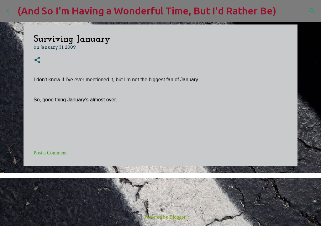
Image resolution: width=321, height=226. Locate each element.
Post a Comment (50, 152)
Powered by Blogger (160, 217)
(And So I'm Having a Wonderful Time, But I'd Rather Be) (147, 10)
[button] (37, 60)
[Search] (285, 11)
